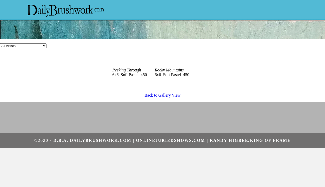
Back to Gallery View (162, 95)
